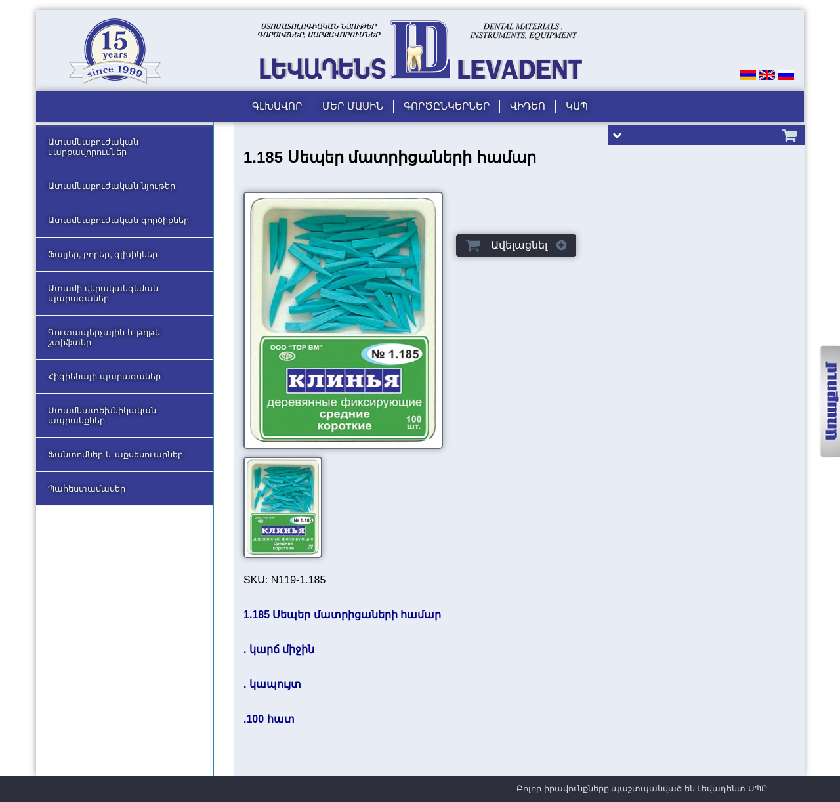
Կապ (577, 106)
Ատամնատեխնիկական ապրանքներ (102, 415)
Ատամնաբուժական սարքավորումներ (93, 147)
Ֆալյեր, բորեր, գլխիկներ (103, 254)
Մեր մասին (352, 106)
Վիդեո (527, 106)
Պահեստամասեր (86, 489)
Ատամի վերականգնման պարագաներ (103, 293)
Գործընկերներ (447, 106)
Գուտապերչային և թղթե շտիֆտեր (104, 337)
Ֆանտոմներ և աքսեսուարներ (115, 454)
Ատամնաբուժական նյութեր (111, 186)
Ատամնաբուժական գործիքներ (118, 220)
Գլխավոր (277, 106)
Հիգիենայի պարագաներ (104, 376)
